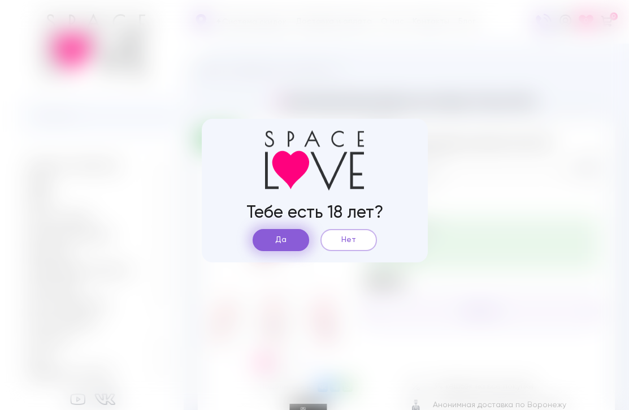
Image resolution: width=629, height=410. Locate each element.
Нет (348, 240)
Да (281, 240)
